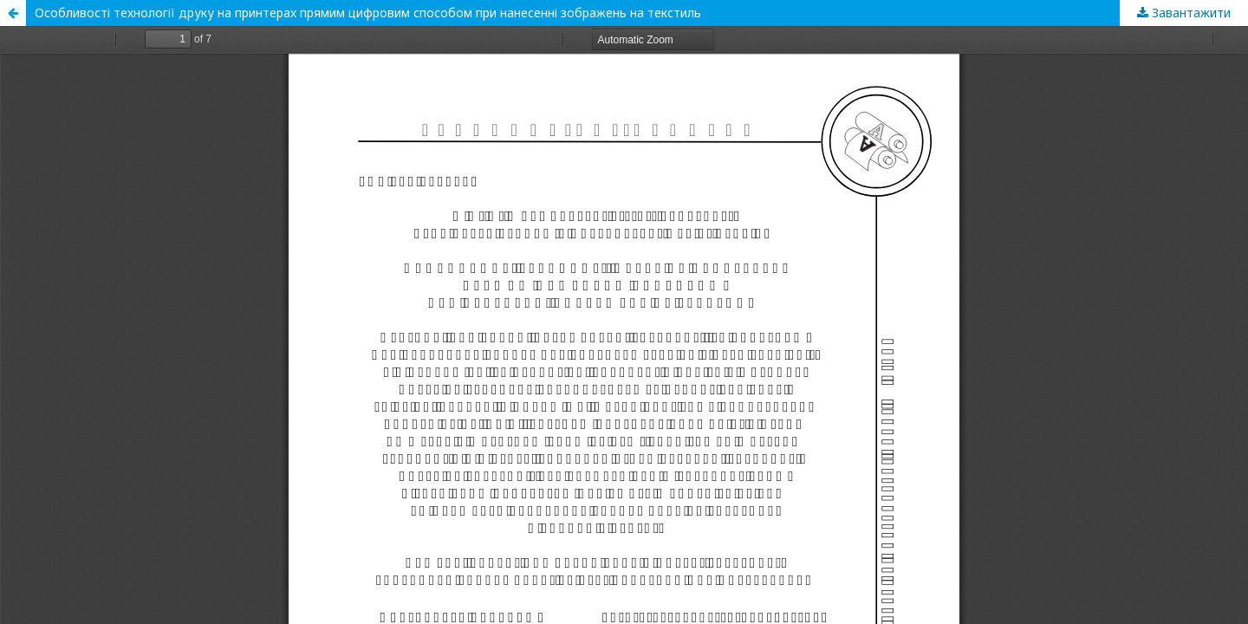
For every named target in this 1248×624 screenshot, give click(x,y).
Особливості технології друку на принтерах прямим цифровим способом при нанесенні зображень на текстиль (368, 12)
